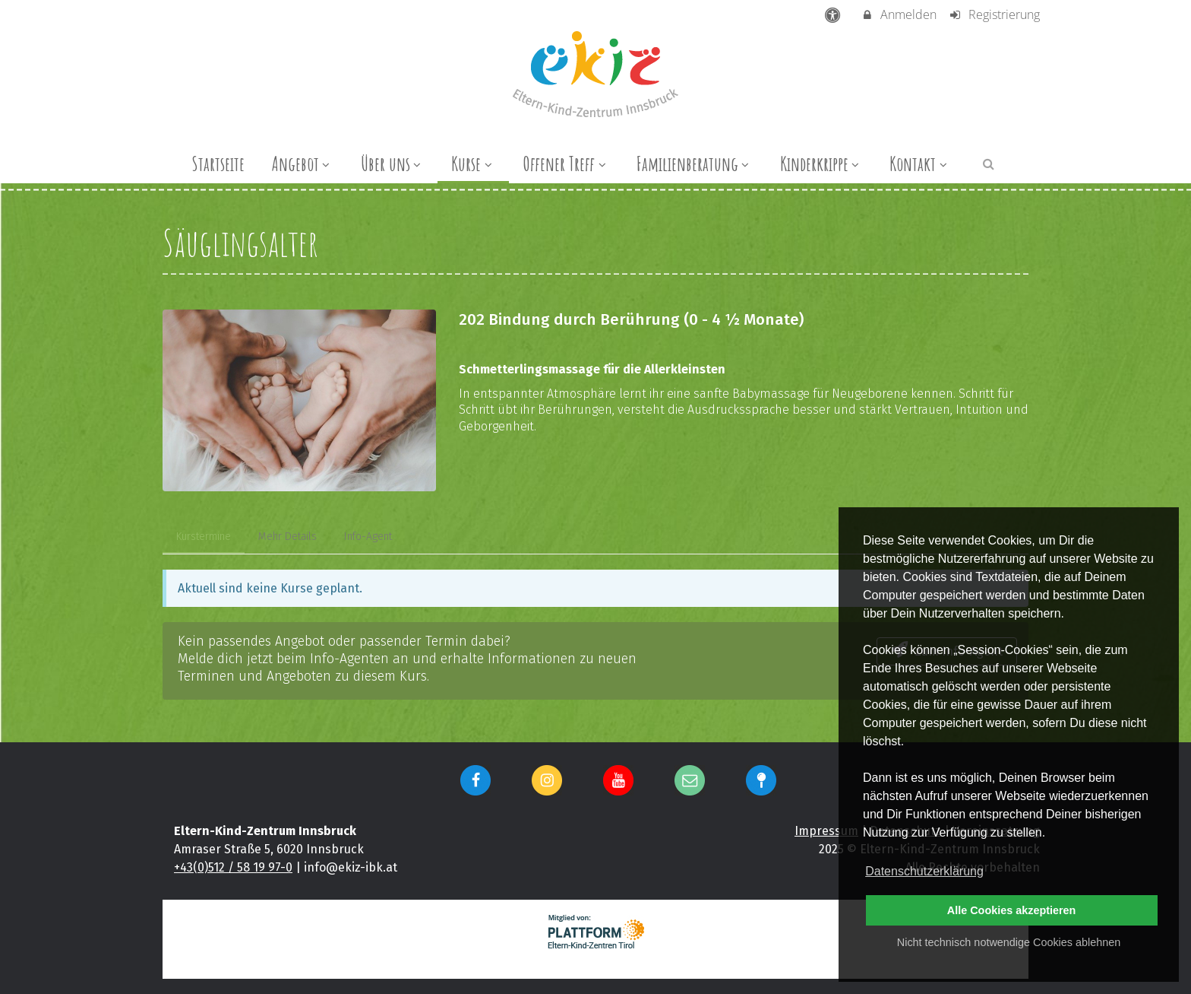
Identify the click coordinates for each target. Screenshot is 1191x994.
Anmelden (899, 14)
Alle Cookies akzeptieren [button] (1011, 910)
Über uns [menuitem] (393, 163)
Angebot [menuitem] (302, 163)
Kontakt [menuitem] (919, 163)
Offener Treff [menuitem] (566, 163)
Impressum (826, 831)
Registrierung (994, 14)
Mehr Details (287, 536)
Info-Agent (368, 536)
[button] (988, 163)
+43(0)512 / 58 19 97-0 (233, 867)
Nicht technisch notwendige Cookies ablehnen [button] (1008, 942)
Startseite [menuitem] (218, 163)
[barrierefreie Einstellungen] (834, 14)
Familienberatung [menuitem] (695, 163)
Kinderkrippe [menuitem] (821, 163)
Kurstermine (203, 536)
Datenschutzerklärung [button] (924, 871)
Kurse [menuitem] (473, 163)
